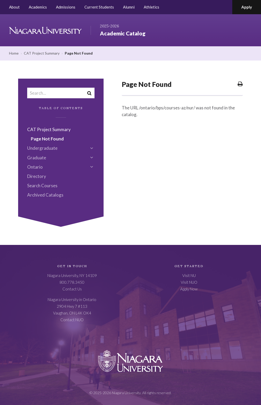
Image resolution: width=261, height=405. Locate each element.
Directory (36, 176)
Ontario (35, 167)
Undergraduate (42, 148)
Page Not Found (47, 138)
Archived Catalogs (45, 195)
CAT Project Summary (42, 53)
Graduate (36, 157)
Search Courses (42, 185)
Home (14, 53)
